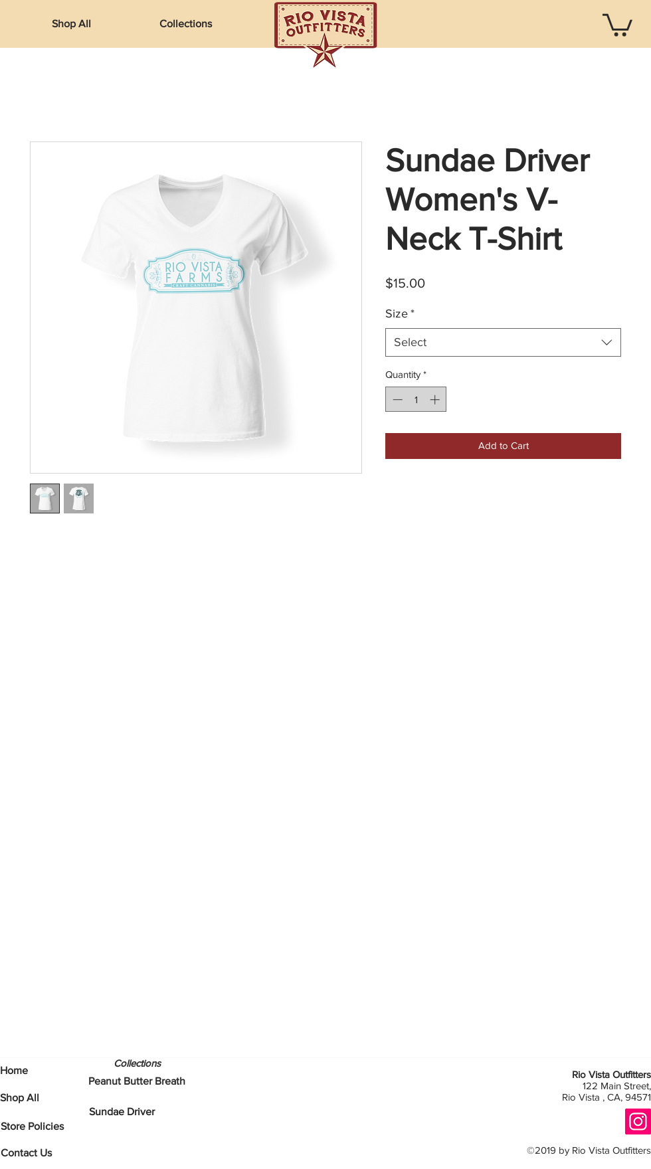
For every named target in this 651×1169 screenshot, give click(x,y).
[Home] (14, 1070)
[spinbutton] (416, 399)
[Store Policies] (32, 1126)
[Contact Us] (26, 1153)
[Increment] (436, 399)
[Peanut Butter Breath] (136, 1081)
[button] (185, 24)
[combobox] (503, 342)
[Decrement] (396, 399)
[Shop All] (19, 1098)
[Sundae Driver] (121, 1112)
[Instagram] (638, 1121)
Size (400, 313)
